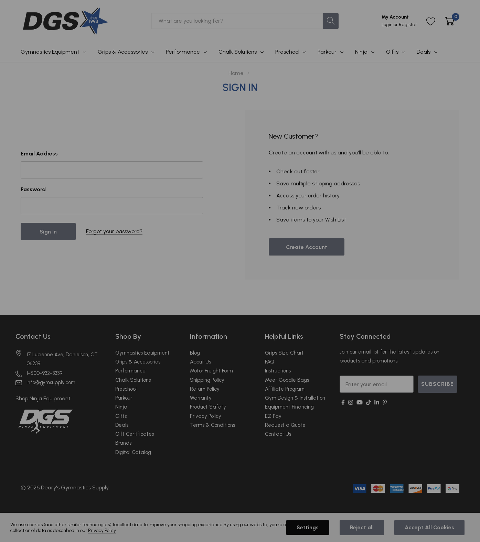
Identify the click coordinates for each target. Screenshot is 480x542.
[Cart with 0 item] (449, 21)
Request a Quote (285, 425)
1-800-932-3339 (44, 373)
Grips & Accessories (123, 51)
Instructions (278, 371)
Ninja (361, 51)
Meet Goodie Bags (287, 380)
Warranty (201, 398)
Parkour (327, 51)
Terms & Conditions (212, 425)
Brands (123, 443)
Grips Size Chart (284, 353)
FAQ (269, 362)
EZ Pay (273, 416)
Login (388, 25)
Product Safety (208, 407)
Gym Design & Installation (295, 398)
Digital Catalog (133, 452)
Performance (183, 51)
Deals (423, 51)
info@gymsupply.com (50, 382)
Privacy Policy (205, 416)
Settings (308, 527)
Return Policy (205, 389)
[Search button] (331, 21)
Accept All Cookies (429, 527)
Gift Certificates (134, 434)
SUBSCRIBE (437, 384)
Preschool (287, 51)
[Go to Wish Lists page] (431, 21)
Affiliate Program (285, 389)
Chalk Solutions (237, 51)
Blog (195, 353)
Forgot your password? (114, 231)
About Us (200, 362)
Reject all (362, 527)
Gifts (392, 51)
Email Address (39, 153)
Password (33, 189)
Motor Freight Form (211, 371)
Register (408, 25)
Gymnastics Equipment (50, 51)
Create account (306, 247)
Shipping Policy (207, 380)
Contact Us (33, 336)
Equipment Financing (289, 407)
